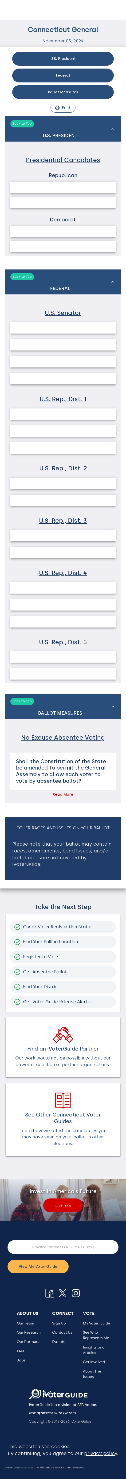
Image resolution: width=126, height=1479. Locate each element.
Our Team (25, 1323)
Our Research (29, 1332)
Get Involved (94, 1362)
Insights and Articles (94, 1350)
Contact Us (62, 1332)
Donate (58, 1342)
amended (36, 768)
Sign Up (59, 1323)
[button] (63, 738)
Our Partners (28, 1342)
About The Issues (92, 1374)
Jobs (21, 1360)
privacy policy (100, 1453)
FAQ (20, 1351)
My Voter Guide (96, 1323)
